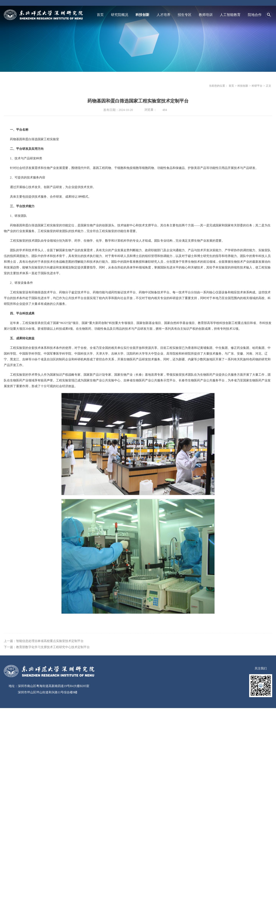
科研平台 (257, 87)
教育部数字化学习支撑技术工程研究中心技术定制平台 (53, 655)
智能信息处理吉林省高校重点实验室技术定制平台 (50, 648)
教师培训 (206, 14)
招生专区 (184, 14)
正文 (268, 87)
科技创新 (142, 14)
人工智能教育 (230, 14)
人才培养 (163, 14)
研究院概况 (119, 14)
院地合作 (255, 14)
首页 (100, 14)
